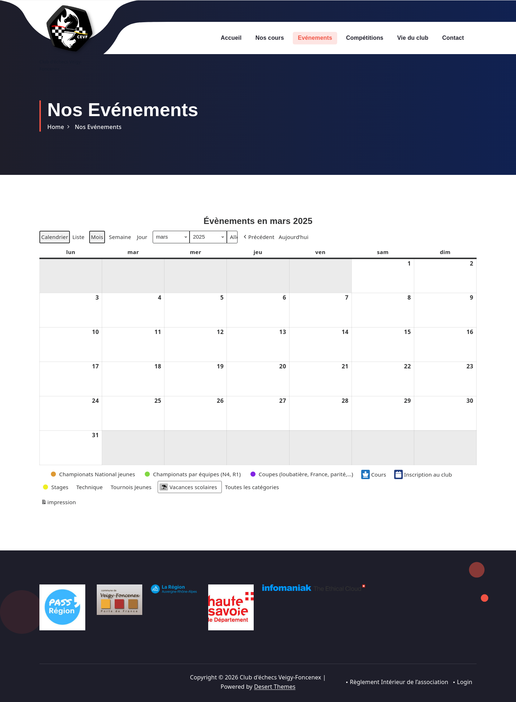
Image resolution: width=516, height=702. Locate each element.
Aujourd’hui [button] (294, 252)
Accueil (231, 38)
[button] (258, 253)
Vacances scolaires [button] (188, 502)
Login (464, 682)
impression (58, 519)
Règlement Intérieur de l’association (398, 682)
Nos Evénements (98, 127)
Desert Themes (274, 687)
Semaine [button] (120, 252)
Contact (453, 38)
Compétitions (364, 38)
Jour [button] (142, 252)
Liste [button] (78, 254)
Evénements (315, 38)
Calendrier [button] (54, 254)
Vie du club (413, 38)
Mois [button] (97, 252)
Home (55, 127)
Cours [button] (373, 490)
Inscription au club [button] (423, 490)
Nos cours (269, 38)
